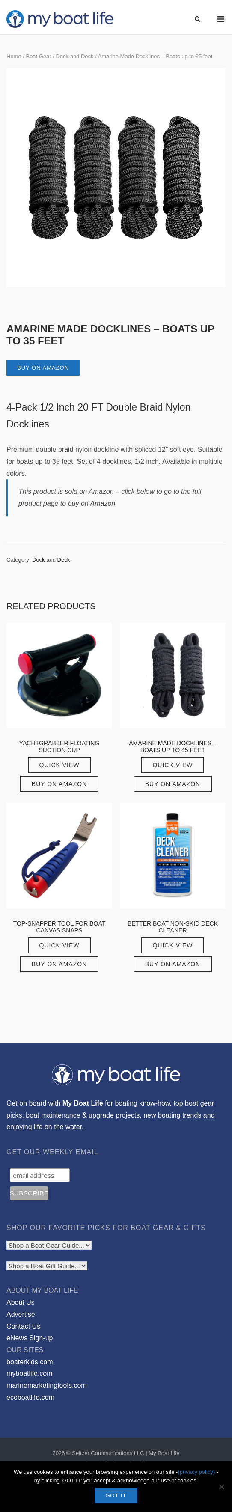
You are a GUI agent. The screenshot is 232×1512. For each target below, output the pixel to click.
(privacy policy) (196, 1472)
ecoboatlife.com (30, 1397)
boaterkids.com (29, 1362)
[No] (221, 1486)
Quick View (59, 765)
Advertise (20, 1314)
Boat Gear (38, 56)
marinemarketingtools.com (46, 1385)
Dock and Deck (74, 56)
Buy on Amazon (43, 368)
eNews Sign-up (29, 1338)
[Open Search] (197, 19)
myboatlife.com (29, 1373)
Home (13, 56)
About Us (20, 1302)
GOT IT (115, 1495)
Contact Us (23, 1326)
